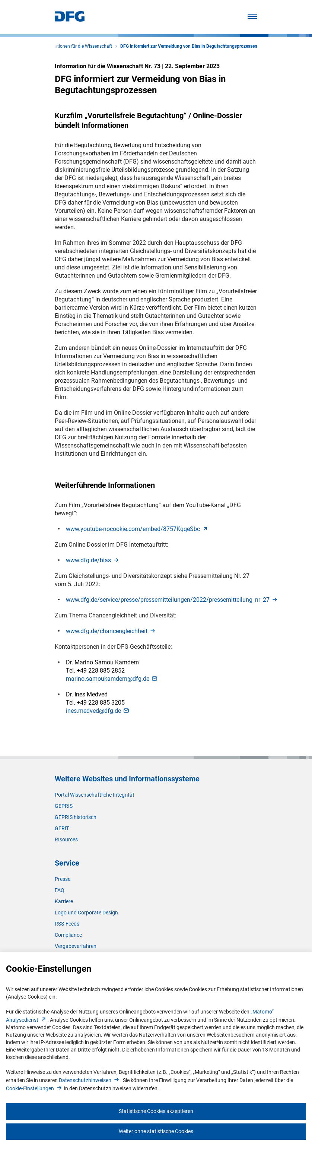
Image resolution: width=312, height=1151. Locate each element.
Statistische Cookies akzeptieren (156, 1111)
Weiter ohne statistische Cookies (156, 1131)
